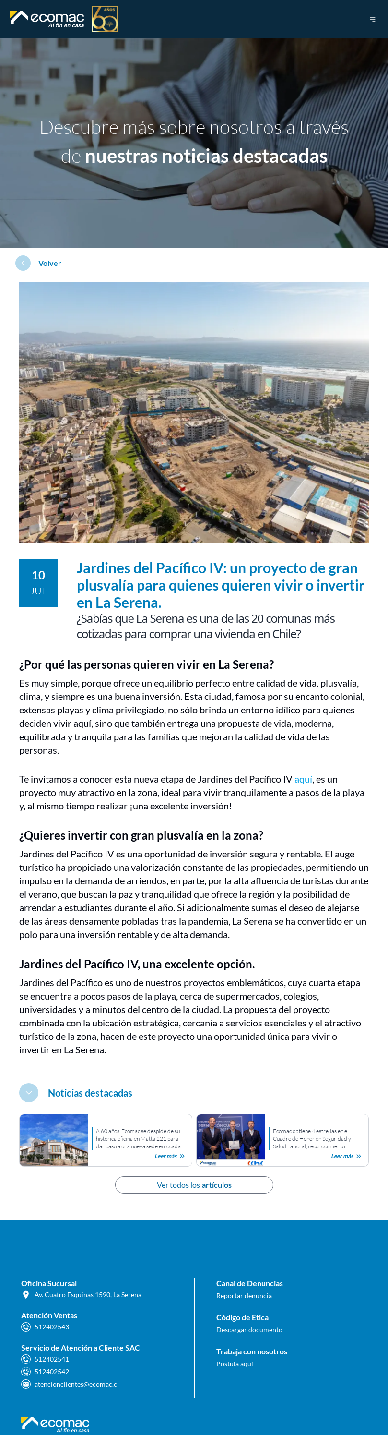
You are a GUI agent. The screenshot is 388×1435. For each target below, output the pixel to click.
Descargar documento (249, 1330)
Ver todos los (194, 1185)
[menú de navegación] (372, 19)
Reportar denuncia (244, 1295)
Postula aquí (234, 1364)
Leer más (170, 1156)
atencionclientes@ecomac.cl (70, 1384)
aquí (303, 778)
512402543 (45, 1327)
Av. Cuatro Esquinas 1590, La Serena (81, 1295)
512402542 (45, 1371)
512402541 (45, 1359)
